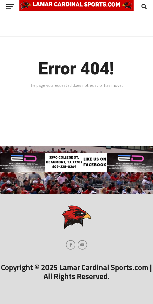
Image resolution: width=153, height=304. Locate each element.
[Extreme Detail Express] (76, 170)
